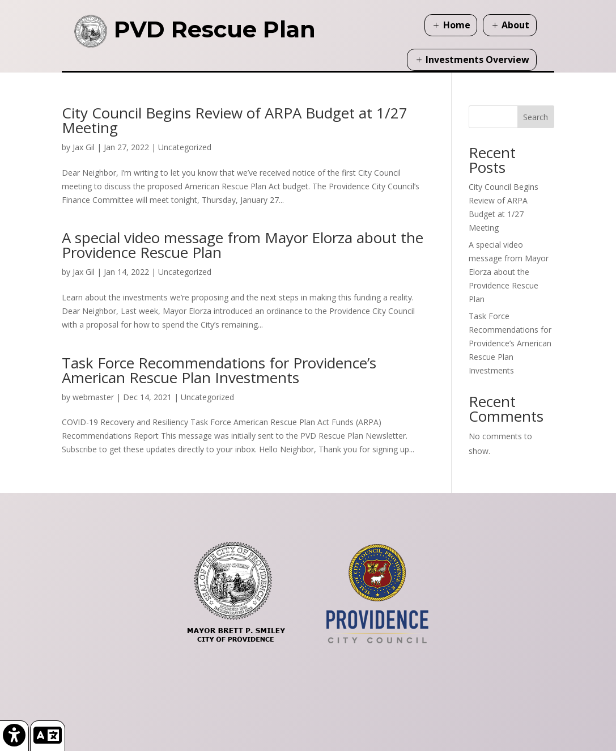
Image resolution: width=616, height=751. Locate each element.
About (515, 25)
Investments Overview (477, 59)
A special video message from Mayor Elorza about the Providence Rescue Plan (242, 244)
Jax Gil (84, 147)
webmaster (93, 397)
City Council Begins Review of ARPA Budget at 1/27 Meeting (234, 120)
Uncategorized (184, 147)
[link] (14, 735)
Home (456, 25)
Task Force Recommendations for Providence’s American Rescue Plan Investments (219, 370)
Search (535, 117)
